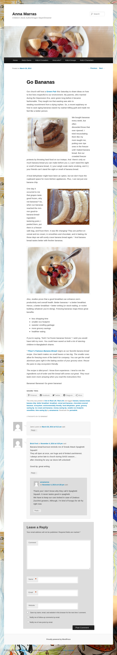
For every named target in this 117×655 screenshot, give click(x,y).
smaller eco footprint (75, 408)
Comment (32, 543)
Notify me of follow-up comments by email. (45, 617)
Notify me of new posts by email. (41, 622)
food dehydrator (69, 406)
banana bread (84, 401)
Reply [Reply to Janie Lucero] (33, 430)
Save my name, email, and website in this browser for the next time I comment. (58, 613)
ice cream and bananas (44, 408)
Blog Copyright (68, 650)
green (78, 406)
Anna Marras (24, 14)
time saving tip (41, 410)
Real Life (60, 401)
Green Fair (51, 91)
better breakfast (43, 403)
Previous (92, 68)
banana (76, 401)
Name (32, 579)
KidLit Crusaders (41, 60)
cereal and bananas (65, 403)
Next (102, 68)
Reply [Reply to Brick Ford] (33, 473)
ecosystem (38, 406)
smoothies (31, 410)
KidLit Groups (70, 60)
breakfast (53, 403)
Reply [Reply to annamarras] (37, 510)
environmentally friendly (52, 406)
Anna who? (56, 60)
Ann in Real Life (50, 401)
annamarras (53, 410)
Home (15, 60)
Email (32, 592)
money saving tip (60, 408)
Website (32, 605)
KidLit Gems (26, 60)
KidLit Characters (86, 60)
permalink (73, 410)
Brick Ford (34, 444)
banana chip (31, 403)
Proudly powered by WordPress (58, 639)
